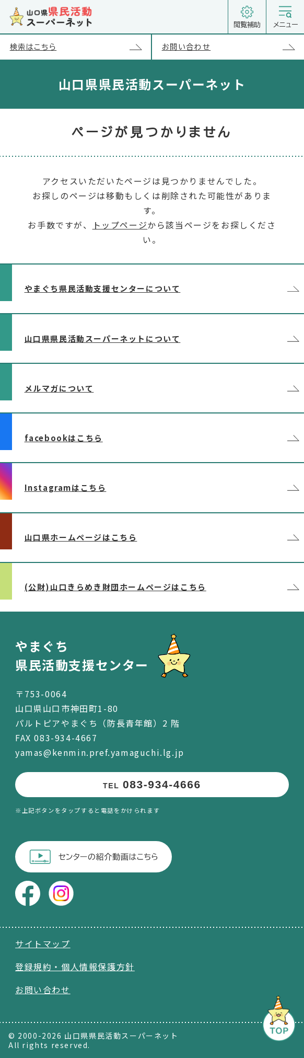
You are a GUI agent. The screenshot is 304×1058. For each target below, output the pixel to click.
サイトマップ (43, 943)
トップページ (120, 224)
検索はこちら (80, 47)
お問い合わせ (233, 47)
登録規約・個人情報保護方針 (75, 966)
